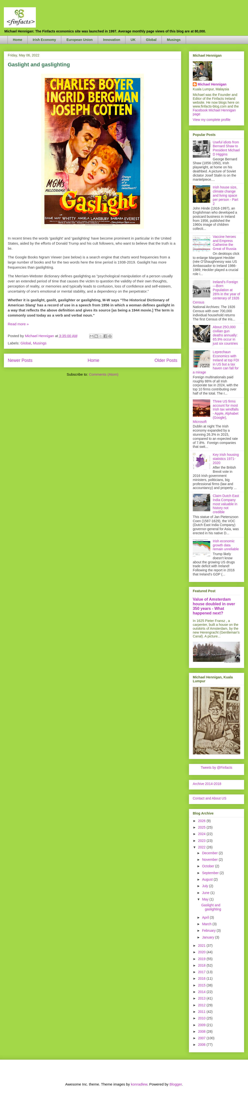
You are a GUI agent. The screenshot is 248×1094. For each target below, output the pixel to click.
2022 (202, 847)
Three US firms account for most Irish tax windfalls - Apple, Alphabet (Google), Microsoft (216, 411)
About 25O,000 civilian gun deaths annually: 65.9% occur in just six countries (225, 335)
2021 (202, 945)
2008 (202, 1031)
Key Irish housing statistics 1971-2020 (226, 459)
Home (17, 40)
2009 (202, 1025)
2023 (202, 841)
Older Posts (166, 360)
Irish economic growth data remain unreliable (226, 545)
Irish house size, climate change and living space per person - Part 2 (225, 195)
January (208, 937)
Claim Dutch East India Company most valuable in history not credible (226, 504)
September (210, 873)
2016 (202, 978)
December (210, 853)
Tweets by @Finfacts (216, 767)
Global (151, 40)
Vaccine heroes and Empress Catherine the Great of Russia (224, 243)
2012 (202, 1005)
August (207, 879)
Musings (174, 40)
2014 (202, 992)
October (208, 866)
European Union (79, 40)
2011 (202, 1012)
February (209, 930)
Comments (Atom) (103, 374)
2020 (202, 952)
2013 (202, 998)
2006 (202, 1045)
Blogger (176, 1084)
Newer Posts (20, 360)
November (210, 859)
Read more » (18, 324)
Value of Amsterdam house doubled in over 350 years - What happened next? (214, 606)
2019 (202, 959)
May (205, 899)
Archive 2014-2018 (207, 784)
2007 (202, 1038)
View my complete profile (211, 120)
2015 (202, 985)
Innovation (111, 40)
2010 (202, 1018)
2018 (202, 965)
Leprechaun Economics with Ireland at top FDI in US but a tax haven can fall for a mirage (216, 362)
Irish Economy (44, 40)
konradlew (139, 1084)
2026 (202, 821)
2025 (202, 827)
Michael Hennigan (212, 84)
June (206, 893)
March (207, 924)
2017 (202, 972)
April (206, 917)
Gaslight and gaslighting (39, 65)
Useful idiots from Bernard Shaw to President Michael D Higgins (226, 148)
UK (133, 40)
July (205, 886)
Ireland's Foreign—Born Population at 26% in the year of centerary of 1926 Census (216, 292)
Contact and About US (209, 798)
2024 (202, 834)
